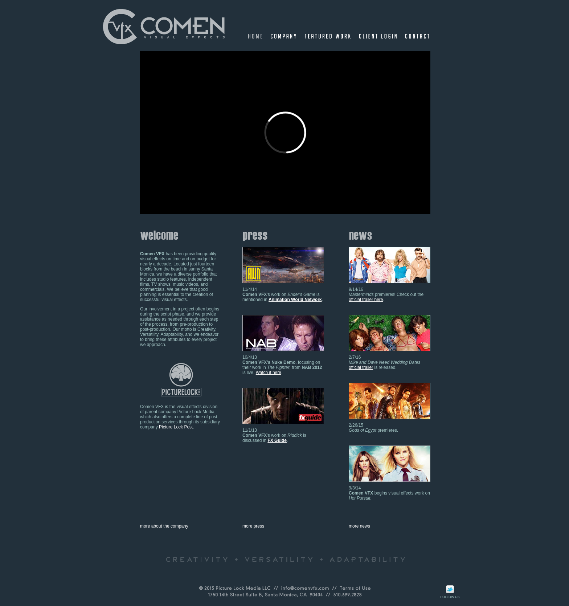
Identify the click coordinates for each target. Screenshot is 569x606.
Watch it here (268, 372)
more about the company (164, 526)
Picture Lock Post (176, 427)
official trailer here (366, 299)
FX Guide (277, 440)
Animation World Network (295, 299)
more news (359, 526)
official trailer (361, 367)
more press (253, 526)
